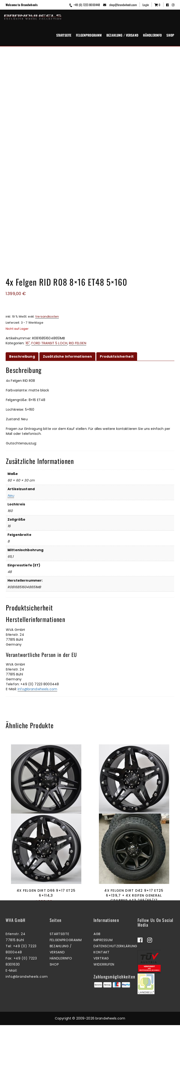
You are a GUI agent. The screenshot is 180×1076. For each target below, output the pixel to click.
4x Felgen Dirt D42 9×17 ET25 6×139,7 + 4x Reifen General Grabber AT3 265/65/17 (133, 886)
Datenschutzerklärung (115, 1002)
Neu (11, 420)
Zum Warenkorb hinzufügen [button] (132, 913)
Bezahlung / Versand (122, 35)
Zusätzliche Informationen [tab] (67, 281)
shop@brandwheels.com (120, 4)
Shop (170, 35)
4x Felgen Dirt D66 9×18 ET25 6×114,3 (134, 749)
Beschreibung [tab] (22, 281)
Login (145, 4)
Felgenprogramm (89, 35)
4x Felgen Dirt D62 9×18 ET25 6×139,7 (46, 749)
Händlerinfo (152, 35)
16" (28, 268)
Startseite (63, 35)
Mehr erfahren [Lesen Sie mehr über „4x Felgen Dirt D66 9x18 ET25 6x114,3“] (132, 773)
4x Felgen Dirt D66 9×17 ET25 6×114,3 (46, 883)
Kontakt (102, 1008)
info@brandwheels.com (37, 614)
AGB (97, 989)
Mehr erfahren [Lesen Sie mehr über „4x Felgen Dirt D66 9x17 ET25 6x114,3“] (44, 908)
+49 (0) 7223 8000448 (84, 4)
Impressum (103, 995)
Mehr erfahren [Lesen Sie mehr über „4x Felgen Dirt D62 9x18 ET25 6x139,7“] (44, 773)
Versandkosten (47, 241)
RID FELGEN (77, 268)
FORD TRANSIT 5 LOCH (49, 268)
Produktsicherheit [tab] (116, 281)
